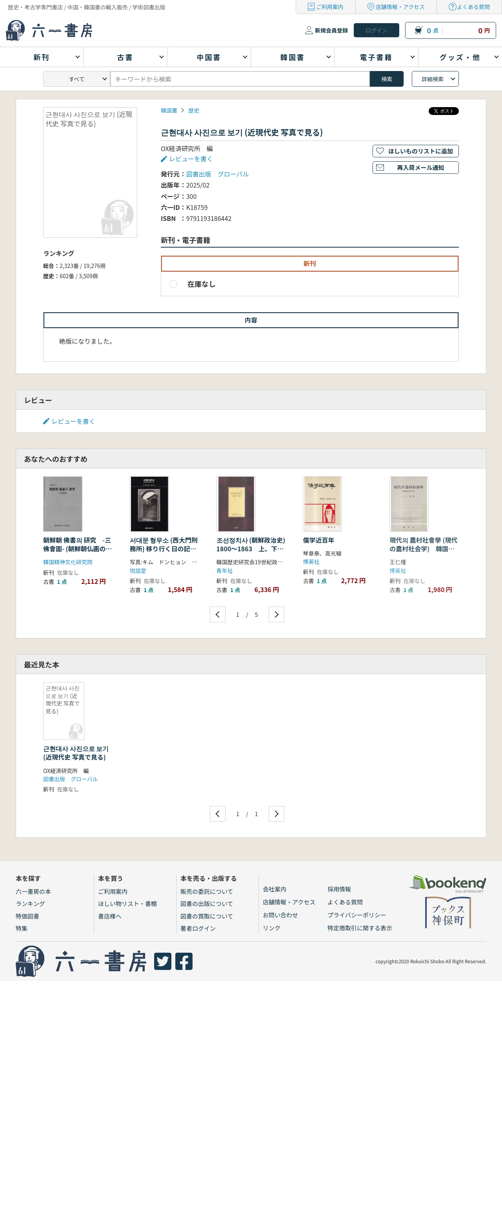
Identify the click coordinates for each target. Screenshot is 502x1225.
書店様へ (110, 916)
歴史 (193, 110)
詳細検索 (433, 79)
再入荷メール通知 (420, 167)
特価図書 (27, 916)
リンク (271, 928)
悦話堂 (138, 570)
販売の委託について (206, 891)
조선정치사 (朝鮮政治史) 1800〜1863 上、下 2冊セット (251, 548)
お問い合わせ (280, 915)
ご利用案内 (330, 7)
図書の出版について (206, 903)
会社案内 (274, 889)
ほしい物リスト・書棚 (127, 903)
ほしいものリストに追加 (420, 151)
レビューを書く (191, 158)
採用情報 (339, 889)
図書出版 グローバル (217, 174)
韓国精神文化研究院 (68, 562)
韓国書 (169, 110)
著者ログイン (198, 928)
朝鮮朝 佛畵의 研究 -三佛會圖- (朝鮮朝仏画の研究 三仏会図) (77, 548)
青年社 (224, 570)
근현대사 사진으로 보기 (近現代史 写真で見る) (76, 753)
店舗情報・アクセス (400, 7)
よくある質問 (473, 7)
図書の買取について (206, 916)
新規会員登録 (331, 30)
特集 (21, 928)
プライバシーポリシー (356, 915)
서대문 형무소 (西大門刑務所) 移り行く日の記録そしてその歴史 (164, 548)
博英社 (311, 561)
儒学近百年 (318, 540)
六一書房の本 (33, 891)
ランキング (30, 903)
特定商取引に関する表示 (359, 928)
